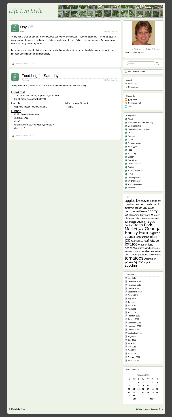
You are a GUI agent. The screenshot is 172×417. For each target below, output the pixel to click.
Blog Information (134, 126)
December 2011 (134, 323)
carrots (129, 211)
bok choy (145, 204)
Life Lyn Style (26, 10)
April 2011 (132, 350)
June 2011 (132, 343)
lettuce (131, 243)
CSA (130, 133)
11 (152, 386)
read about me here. (136, 52)
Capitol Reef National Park (139, 129)
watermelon (150, 258)
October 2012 (133, 288)
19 (157, 389)
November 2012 (134, 285)
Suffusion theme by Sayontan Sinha (149, 409)
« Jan (134, 399)
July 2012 (132, 299)
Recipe (131, 167)
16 (143, 389)
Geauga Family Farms (143, 230)
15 (139, 389)
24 (148, 392)
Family (130, 140)
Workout (23, 31)
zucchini (131, 265)
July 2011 (132, 340)
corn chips (147, 218)
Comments (135, 103)
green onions (141, 236)
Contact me (133, 87)
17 (148, 389)
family (128, 225)
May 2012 (132, 306)
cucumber (155, 218)
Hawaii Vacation (134, 164)
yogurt (147, 262)
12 (157, 386)
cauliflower (140, 211)
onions (149, 244)
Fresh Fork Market (138, 227)
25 (152, 392)
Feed (132, 100)
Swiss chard (155, 254)
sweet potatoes (139, 254)
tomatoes (134, 258)
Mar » (152, 399)
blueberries (132, 204)
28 (134, 396)
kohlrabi (139, 241)
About (130, 119)
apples (130, 201)
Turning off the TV (135, 171)
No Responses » (110, 31)
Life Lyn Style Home (136, 72)
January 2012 (133, 319)
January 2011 (133, 361)
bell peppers (153, 200)
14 (134, 389)
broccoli (154, 204)
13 (129, 389)
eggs (151, 221)
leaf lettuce (151, 240)
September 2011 (135, 333)
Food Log (25, 80)
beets (141, 200)
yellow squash (134, 262)
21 (134, 392)
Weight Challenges (136, 181)
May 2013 (132, 278)
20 (129, 392)
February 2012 (134, 316)
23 (143, 392)
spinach (136, 251)
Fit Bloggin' (132, 146)
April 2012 (132, 309)
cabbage (148, 207)
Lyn (24, 64)
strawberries (147, 251)
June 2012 (132, 302)
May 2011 (132, 347)
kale (133, 240)
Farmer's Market (134, 143)
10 (148, 386)
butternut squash (133, 207)
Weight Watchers (135, 184)
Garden (131, 157)
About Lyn (132, 84)
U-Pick (130, 174)
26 (157, 392)
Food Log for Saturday (40, 76)
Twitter (131, 106)
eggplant (142, 221)
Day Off (26, 27)
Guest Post (132, 160)
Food (130, 150)
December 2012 (134, 281)
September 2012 (135, 292)
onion (141, 244)
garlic (141, 229)
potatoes (141, 248)
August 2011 (133, 336)
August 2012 (133, 295)
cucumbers (130, 221)
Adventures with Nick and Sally (140, 122)
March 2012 (133, 312)
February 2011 (134, 357)
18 (152, 389)
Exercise (131, 136)
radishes (151, 248)
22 (139, 392)
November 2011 (134, 326)
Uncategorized (134, 177)
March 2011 (133, 354)
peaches (130, 248)
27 (129, 396)
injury (153, 236)
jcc (127, 240)
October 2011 (133, 330)
